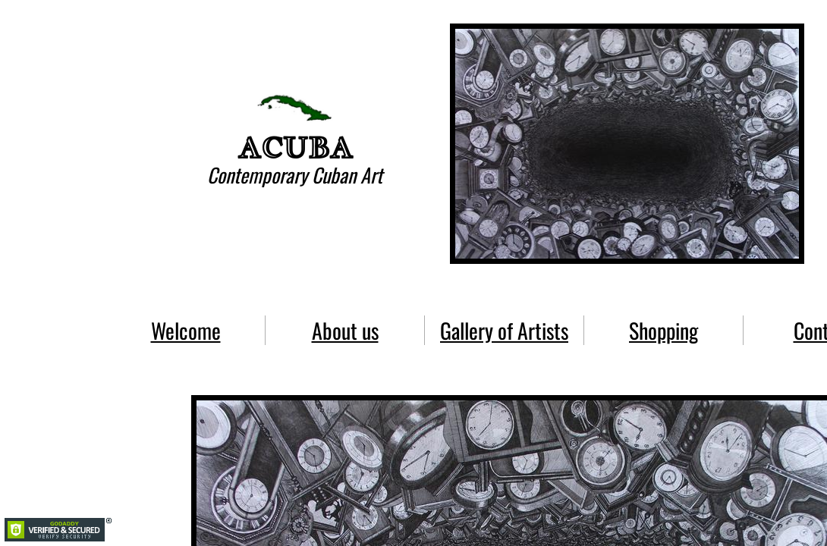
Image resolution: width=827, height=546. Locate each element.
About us (345, 330)
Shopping (663, 330)
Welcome (186, 330)
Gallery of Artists (504, 330)
